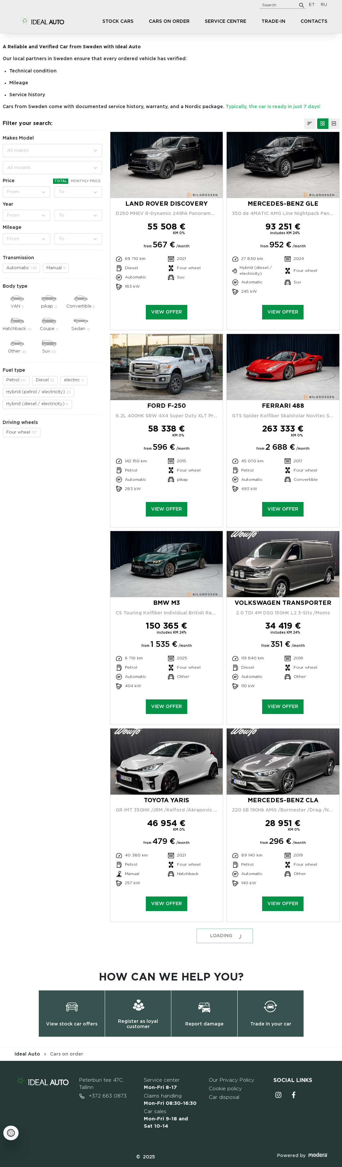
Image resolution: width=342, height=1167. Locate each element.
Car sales (166, 1119)
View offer (166, 312)
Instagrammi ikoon (278, 1095)
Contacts (314, 21)
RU (324, 5)
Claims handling (170, 1100)
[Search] (301, 5)
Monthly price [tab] (86, 181)
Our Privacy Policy (231, 1080)
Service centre (225, 21)
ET (312, 5)
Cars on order (169, 21)
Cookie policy (225, 1088)
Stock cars (118, 21)
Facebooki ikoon (294, 1095)
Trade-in (273, 21)
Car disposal (224, 1097)
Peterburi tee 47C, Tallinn (101, 1084)
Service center (162, 1084)
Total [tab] (60, 181)
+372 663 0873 (103, 1096)
